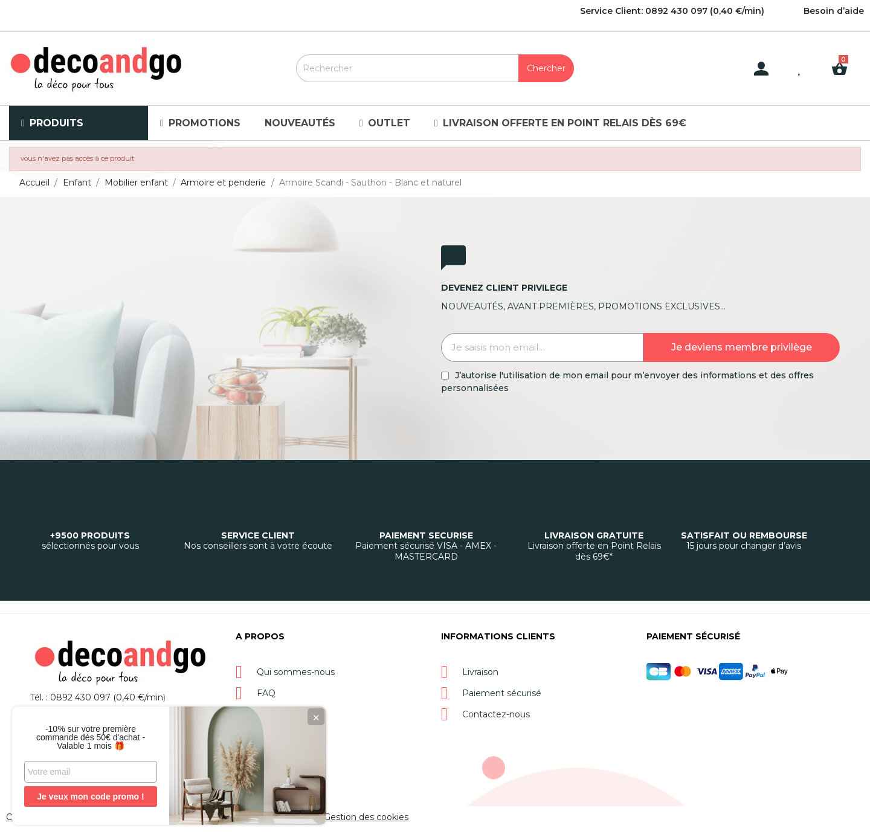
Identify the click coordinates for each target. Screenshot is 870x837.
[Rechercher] (435, 68)
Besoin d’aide (834, 10)
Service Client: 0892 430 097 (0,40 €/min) (672, 10)
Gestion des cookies (366, 817)
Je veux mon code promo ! (90, 796)
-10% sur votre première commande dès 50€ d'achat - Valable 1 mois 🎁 (90, 737)
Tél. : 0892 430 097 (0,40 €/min (96, 697)
